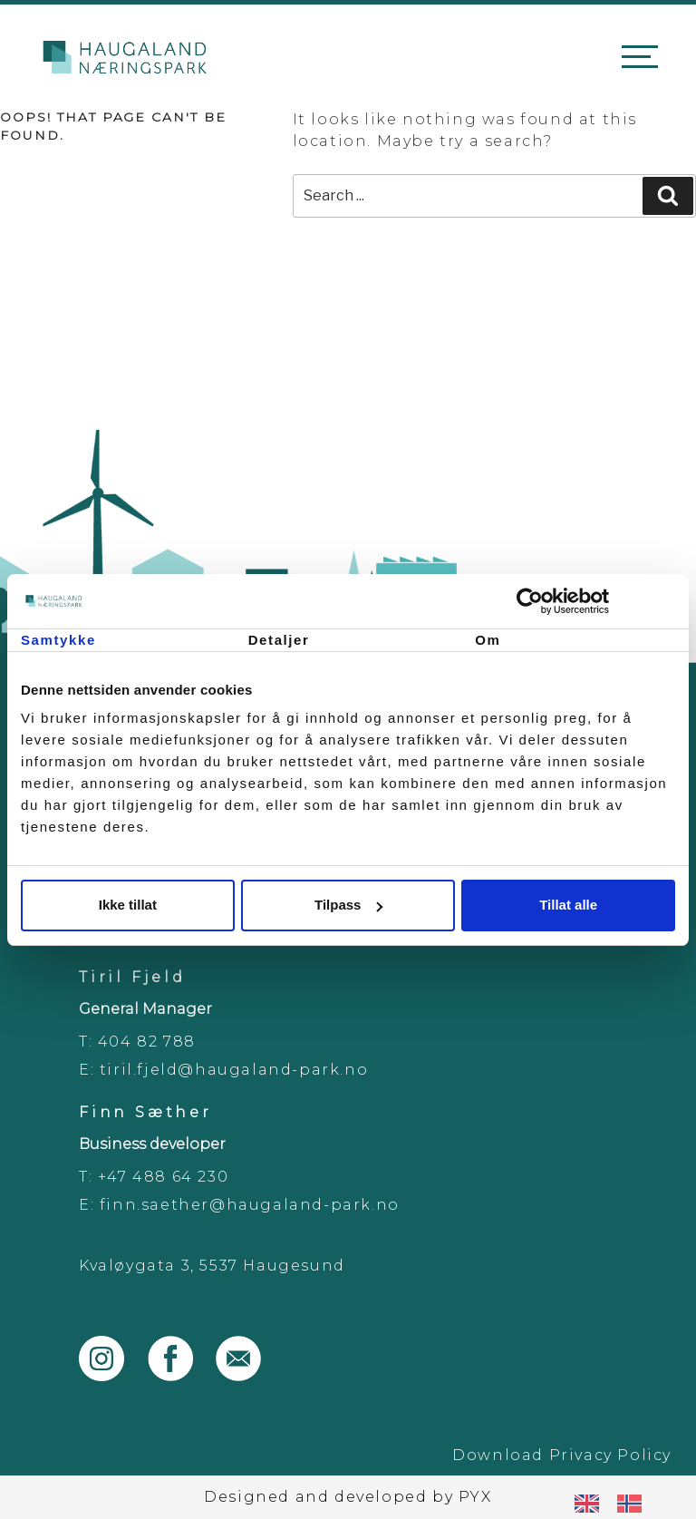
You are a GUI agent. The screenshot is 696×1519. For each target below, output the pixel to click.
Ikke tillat (128, 904)
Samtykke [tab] (58, 640)
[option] (634, 1504)
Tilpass (348, 904)
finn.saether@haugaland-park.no (250, 1204)
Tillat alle (568, 904)
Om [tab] (487, 640)
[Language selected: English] (617, 1503)
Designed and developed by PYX (347, 1496)
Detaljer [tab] (279, 640)
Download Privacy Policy (562, 1455)
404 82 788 (147, 1041)
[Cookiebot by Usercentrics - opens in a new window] (596, 601)
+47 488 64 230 (163, 1176)
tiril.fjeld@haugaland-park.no (234, 1069)
